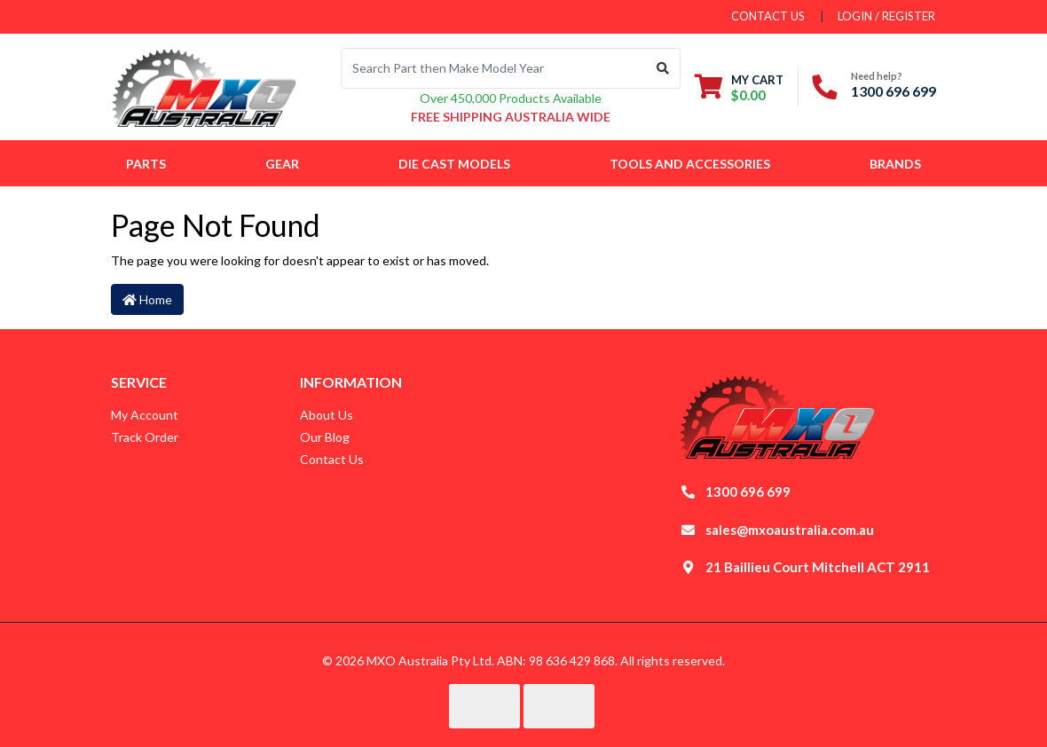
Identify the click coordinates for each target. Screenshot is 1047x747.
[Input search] (494, 68)
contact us (768, 16)
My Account (144, 414)
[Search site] (663, 68)
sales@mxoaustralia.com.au (789, 530)
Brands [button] (895, 163)
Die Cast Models (454, 163)
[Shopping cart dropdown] (739, 87)
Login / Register (886, 16)
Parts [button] (146, 163)
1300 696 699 (893, 91)
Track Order (144, 436)
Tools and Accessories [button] (690, 163)
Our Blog (325, 436)
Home (147, 299)
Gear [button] (282, 163)
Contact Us (332, 459)
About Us (326, 414)
